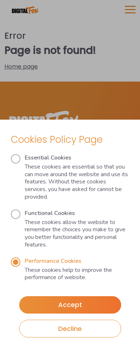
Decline (70, 328)
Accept (70, 304)
